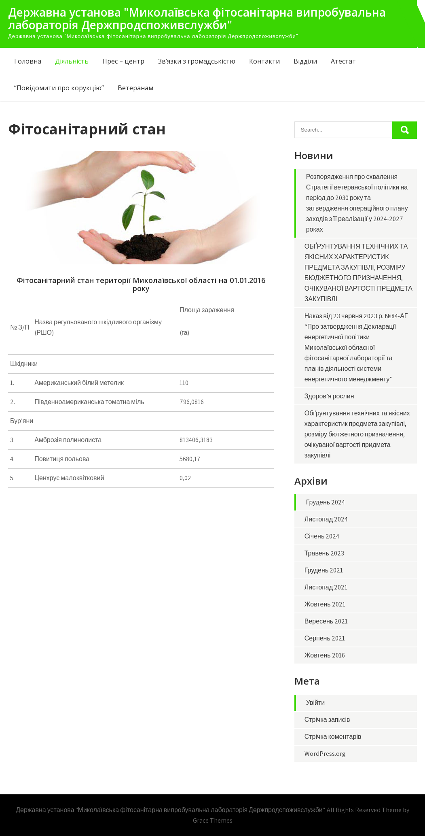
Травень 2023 (324, 553)
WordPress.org (325, 753)
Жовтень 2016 (324, 655)
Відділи (305, 61)
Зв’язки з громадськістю (196, 61)
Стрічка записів (327, 719)
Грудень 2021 (323, 570)
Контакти (264, 61)
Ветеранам (135, 87)
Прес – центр (123, 61)
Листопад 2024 (326, 519)
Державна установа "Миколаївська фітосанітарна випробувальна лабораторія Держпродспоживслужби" (197, 18)
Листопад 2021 (325, 587)
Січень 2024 (322, 536)
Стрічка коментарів (333, 736)
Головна (27, 61)
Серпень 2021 (324, 638)
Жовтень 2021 (324, 604)
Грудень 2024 (325, 502)
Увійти (315, 702)
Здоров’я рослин (329, 396)
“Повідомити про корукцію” (59, 87)
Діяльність (72, 61)
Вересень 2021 (326, 621)
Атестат (343, 61)
